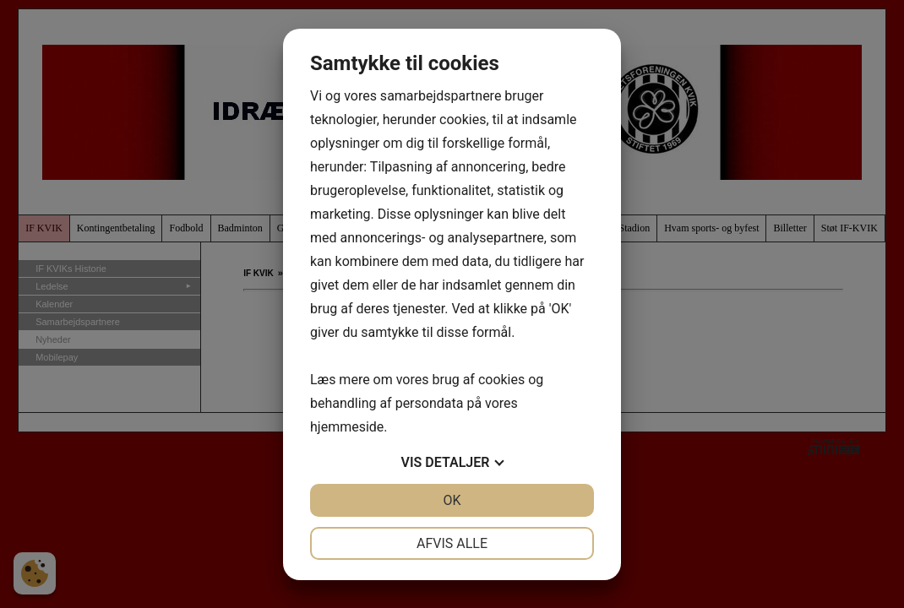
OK (451, 500)
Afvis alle (452, 543)
